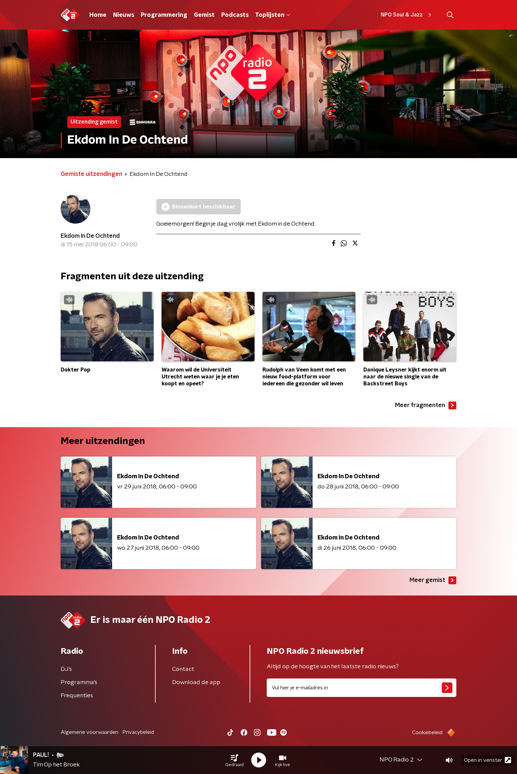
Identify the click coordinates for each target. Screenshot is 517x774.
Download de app (196, 682)
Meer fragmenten (425, 405)
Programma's (79, 682)
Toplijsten (272, 15)
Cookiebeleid (427, 732)
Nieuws (123, 15)
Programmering (164, 15)
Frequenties (77, 696)
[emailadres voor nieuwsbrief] (361, 687)
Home (97, 15)
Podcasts (235, 15)
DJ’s (66, 669)
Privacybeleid (138, 732)
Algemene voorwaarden (89, 732)
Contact (183, 669)
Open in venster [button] (487, 760)
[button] (234, 760)
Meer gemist (433, 580)
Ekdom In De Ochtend (90, 236)
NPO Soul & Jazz (407, 15)
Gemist (204, 15)
